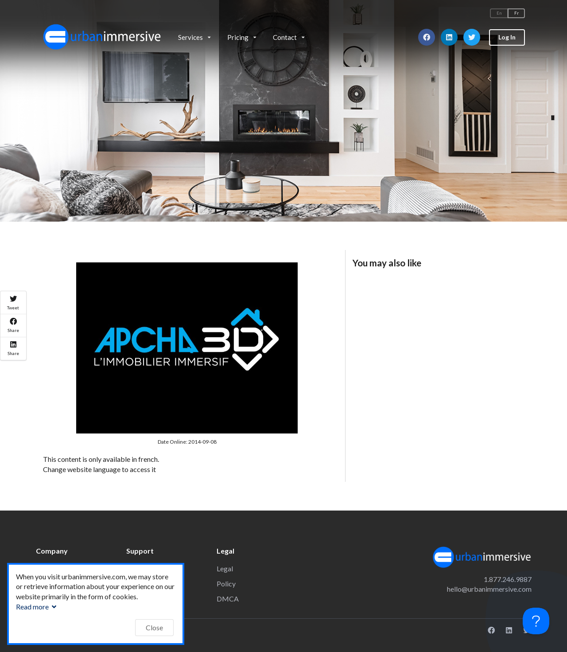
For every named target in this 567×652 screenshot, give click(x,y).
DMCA (228, 598)
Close (154, 627)
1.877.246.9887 (508, 579)
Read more (37, 606)
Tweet (13, 302)
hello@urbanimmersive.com (489, 589)
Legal (225, 568)
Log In (507, 37)
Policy (226, 583)
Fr (516, 13)
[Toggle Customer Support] (536, 621)
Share (13, 325)
